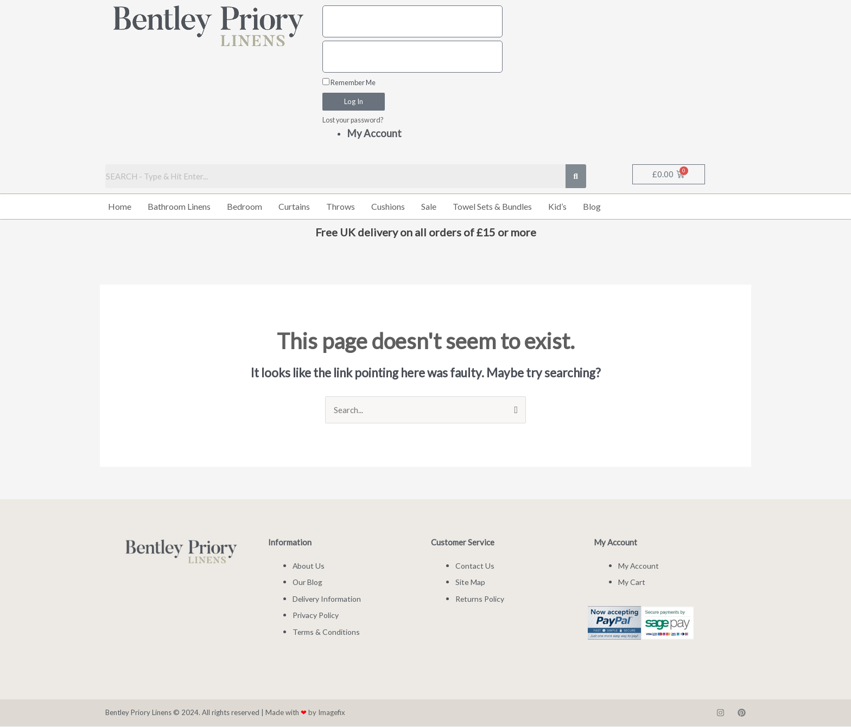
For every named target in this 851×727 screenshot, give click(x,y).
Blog (592, 207)
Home (119, 207)
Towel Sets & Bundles (492, 207)
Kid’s (557, 207)
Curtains (294, 207)
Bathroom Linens (179, 207)
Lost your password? (353, 120)
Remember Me (349, 82)
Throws (340, 207)
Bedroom (244, 207)
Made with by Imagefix (305, 713)
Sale (428, 207)
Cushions (388, 207)
